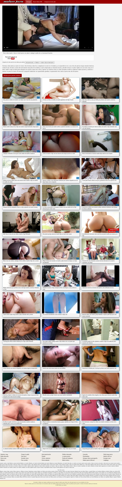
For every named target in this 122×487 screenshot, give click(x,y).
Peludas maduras (30, 475)
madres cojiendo (27, 466)
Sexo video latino (28, 472)
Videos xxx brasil (90, 477)
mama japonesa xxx (61, 467)
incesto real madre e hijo (100, 463)
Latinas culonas (112, 474)
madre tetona (109, 464)
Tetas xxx (69, 474)
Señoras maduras (58, 471)
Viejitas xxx (39, 471)
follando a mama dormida (14, 463)
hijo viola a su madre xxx (73, 463)
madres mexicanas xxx (4, 467)
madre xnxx (115, 464)
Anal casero (43, 477)
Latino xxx (48, 477)
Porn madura (35, 472)
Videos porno (84, 474)
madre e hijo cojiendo (41, 464)
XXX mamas (73, 475)
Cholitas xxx (77, 477)
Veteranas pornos (116, 475)
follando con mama (53, 463)
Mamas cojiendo (79, 475)
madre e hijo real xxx (51, 464)
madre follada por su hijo (82, 464)
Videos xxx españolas (105, 477)
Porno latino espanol (72, 472)
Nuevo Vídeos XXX (37, 2)
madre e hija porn (13, 464)
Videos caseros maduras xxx (10, 475)
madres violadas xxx (23, 467)
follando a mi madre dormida (35, 463)
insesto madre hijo (6, 464)
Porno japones (67, 477)
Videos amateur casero (97, 472)
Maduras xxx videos (57, 475)
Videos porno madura (20, 472)
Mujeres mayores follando (115, 477)
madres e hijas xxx (55, 466)
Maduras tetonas (24, 471)
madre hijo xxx (97, 464)
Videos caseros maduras (22, 475)
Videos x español (88, 471)
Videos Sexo (102, 475)
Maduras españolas (77, 474)
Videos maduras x (17, 471)
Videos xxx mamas (13, 1)
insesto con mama (109, 463)
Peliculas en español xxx (95, 475)
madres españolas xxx (82, 466)
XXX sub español (23, 474)
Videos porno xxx (105, 474)
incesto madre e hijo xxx (89, 463)
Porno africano (84, 477)
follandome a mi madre (62, 463)
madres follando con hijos (92, 466)
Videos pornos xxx (54, 477)
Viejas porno (38, 477)
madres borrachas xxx (10, 466)
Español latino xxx (11, 472)
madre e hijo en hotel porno (47, 62)
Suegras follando (109, 475)
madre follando (91, 464)
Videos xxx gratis (64, 472)
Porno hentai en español (30, 477)
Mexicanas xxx (97, 477)
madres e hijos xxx (74, 466)
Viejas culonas (10, 471)
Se (72, 474)
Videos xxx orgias (66, 471)
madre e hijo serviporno (61, 464)
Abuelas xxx (98, 474)
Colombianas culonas (32, 471)
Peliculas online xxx (15, 474)
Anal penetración (29, 62)
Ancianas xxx (61, 477)
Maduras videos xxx (7, 474)
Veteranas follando (74, 471)
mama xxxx (71, 467)
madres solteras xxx (14, 467)
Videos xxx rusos (105, 472)
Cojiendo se (72, 477)
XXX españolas (38, 474)
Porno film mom (80, 472)
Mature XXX (22, 477)
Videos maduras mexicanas (6, 477)
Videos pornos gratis (91, 474)
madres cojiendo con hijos (36, 466)
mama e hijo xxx (53, 467)
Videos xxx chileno (31, 474)
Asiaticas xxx (2, 478)
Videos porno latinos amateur (48, 471)
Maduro (37, 62)
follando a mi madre (24, 463)
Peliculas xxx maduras (66, 475)
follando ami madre (45, 463)
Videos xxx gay (57, 472)
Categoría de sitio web (49, 2)
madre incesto (103, 464)
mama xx (67, 467)
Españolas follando (88, 472)
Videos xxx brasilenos (97, 471)
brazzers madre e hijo (4, 463)
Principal (29, 2)
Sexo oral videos (81, 471)
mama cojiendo (30, 467)
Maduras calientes (106, 471)
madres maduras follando (113, 466)
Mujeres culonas (3, 471)
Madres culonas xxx (45, 474)
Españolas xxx (51, 472)
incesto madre (81, 463)
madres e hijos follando (64, 466)
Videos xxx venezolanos (43, 472)
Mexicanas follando (113, 472)
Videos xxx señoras (114, 471)
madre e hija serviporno (23, 464)
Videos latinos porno (63, 474)
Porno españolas (86, 475)
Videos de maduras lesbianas (46, 475)
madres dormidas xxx (46, 466)
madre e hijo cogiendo (32, 464)
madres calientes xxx (19, 466)
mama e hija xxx (37, 467)
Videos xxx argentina (54, 474)
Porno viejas (37, 475)
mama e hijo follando (45, 467)
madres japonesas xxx (103, 466)
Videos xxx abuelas (16, 477)
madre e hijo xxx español (71, 464)
